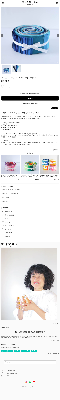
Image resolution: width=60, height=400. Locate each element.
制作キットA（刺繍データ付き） (11, 189)
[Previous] (2, 35)
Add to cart (30, 98)
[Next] (58, 35)
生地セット (5, 201)
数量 (2, 85)
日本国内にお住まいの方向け (30, 103)
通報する (56, 149)
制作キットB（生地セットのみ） (11, 193)
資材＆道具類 (5, 197)
